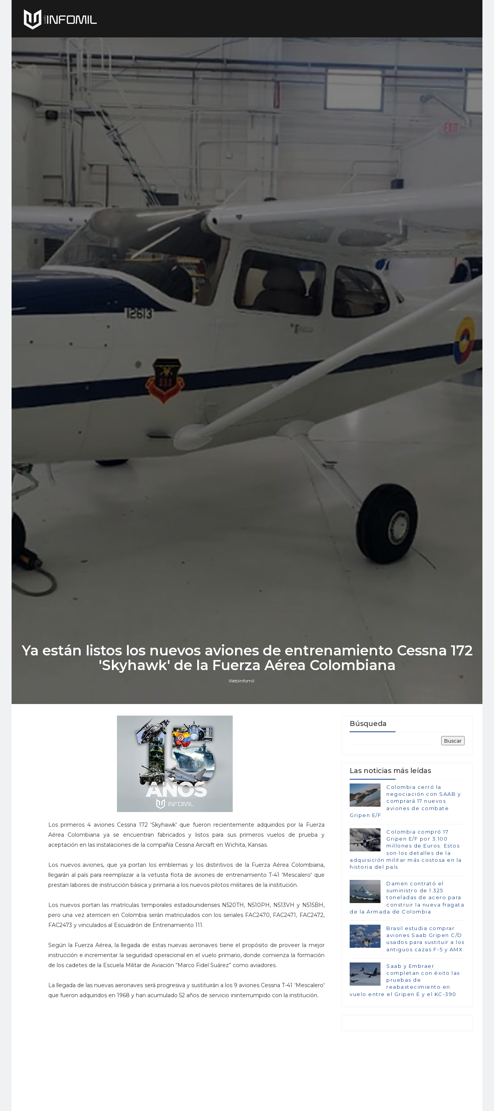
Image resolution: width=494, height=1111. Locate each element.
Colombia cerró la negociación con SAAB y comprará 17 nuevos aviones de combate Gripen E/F (405, 801)
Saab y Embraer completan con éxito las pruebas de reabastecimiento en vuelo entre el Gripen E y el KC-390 (405, 980)
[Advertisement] (186, 1054)
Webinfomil (241, 681)
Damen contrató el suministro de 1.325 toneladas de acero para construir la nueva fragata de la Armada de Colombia (407, 897)
